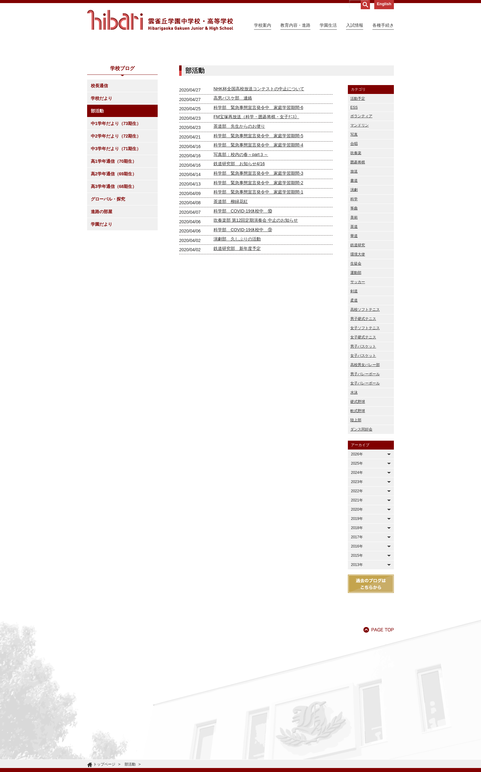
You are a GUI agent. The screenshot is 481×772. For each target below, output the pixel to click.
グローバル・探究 (108, 254)
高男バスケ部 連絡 (233, 153)
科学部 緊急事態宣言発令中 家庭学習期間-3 (258, 229)
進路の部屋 (101, 267)
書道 (354, 236)
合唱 (354, 199)
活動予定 (357, 154)
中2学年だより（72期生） (116, 191)
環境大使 (357, 310)
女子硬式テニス (363, 393)
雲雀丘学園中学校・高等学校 (160, 20)
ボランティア (361, 172)
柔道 (354, 356)
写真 (354, 190)
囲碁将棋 (357, 218)
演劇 (354, 246)
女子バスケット (363, 411)
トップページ (104, 764)
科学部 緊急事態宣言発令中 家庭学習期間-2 (258, 238)
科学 (354, 255)
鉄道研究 (357, 301)
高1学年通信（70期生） (114, 217)
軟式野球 (357, 467)
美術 (354, 273)
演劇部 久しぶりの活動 (237, 294)
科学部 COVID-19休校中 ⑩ (243, 266)
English (384, 4)
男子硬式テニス (363, 374)
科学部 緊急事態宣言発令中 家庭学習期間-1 (258, 247)
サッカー (357, 338)
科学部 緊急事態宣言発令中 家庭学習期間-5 (258, 191)
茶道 (354, 282)
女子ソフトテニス (365, 384)
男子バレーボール (365, 430)
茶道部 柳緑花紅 (231, 257)
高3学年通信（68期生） (114, 242)
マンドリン (359, 181)
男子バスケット (363, 402)
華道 (354, 292)
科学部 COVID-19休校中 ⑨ (243, 285)
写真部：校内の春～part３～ (241, 210)
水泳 (354, 448)
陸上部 (355, 476)
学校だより (101, 154)
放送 (354, 227)
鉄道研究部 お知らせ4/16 (239, 219)
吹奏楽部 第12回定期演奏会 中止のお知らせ (256, 276)
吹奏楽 (355, 209)
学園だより (101, 280)
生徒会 (355, 319)
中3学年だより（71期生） (116, 204)
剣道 (354, 347)
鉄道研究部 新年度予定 (237, 304)
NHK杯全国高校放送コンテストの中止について (259, 144)
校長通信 (99, 141)
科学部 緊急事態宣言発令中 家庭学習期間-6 (258, 163)
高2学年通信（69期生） (114, 229)
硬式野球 (357, 457)
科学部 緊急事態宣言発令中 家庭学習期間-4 (258, 200)
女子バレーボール (365, 439)
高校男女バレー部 (365, 421)
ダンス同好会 (361, 485)
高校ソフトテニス (365, 365)
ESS (354, 163)
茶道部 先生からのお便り (239, 182)
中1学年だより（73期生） (116, 179)
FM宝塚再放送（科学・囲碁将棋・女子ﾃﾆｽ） (256, 172)
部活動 (97, 166)
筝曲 (354, 264)
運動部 (355, 328)
